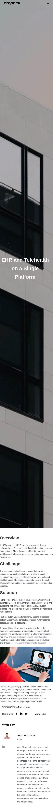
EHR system (26, 577)
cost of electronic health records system (30, 637)
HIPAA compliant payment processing (29, 643)
